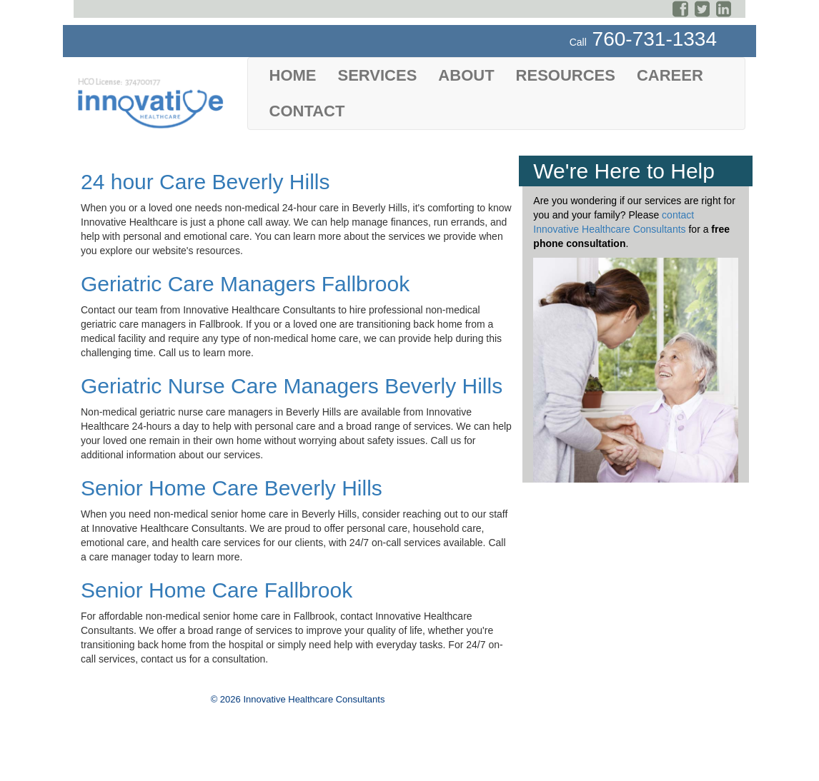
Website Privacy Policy (124, 756)
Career (670, 75)
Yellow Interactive (344, 768)
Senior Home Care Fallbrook (216, 590)
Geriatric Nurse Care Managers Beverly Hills (291, 386)
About (466, 75)
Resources (565, 75)
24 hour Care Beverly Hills (205, 181)
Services (377, 75)
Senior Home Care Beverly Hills (231, 488)
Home (293, 75)
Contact (307, 111)
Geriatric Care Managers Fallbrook (245, 284)
